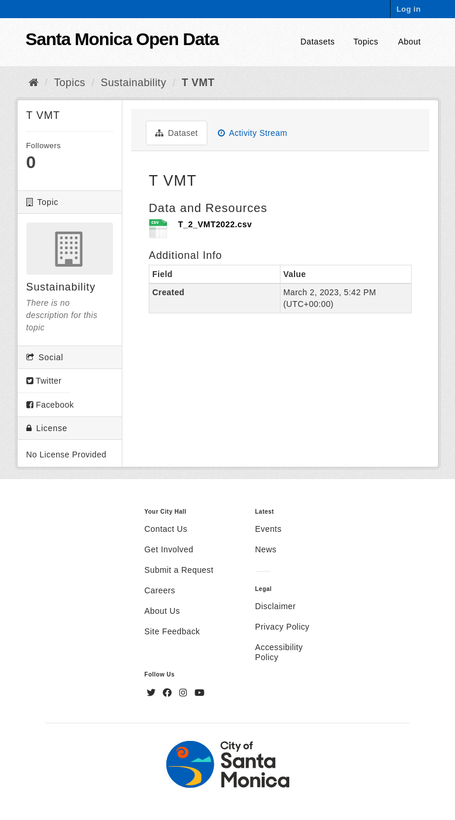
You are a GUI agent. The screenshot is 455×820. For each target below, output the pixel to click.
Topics (366, 41)
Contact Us (166, 529)
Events (268, 529)
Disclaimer (275, 606)
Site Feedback (172, 631)
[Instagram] (184, 693)
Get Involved (169, 549)
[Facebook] (168, 693)
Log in (408, 9)
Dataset (176, 133)
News (266, 549)
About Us (162, 611)
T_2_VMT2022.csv (215, 224)
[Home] (34, 82)
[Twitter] (153, 693)
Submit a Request (179, 570)
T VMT (198, 82)
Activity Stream (253, 133)
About (409, 41)
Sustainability (133, 82)
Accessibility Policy (279, 652)
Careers (160, 590)
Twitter (44, 380)
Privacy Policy (282, 626)
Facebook (50, 404)
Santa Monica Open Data (122, 39)
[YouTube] (199, 693)
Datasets (317, 41)
